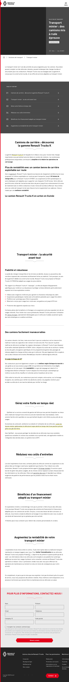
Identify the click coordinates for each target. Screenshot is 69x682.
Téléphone (38, 611)
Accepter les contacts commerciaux (18, 627)
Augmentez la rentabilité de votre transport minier (27, 126)
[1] (29, 554)
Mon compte (26, 667)
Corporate (25, 659)
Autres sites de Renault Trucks (32, 654)
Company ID (9, 618)
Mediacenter (48, 659)
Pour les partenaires (52, 654)
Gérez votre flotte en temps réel (21, 106)
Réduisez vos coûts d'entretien (20, 113)
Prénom (37, 603)
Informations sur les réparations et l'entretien (50, 666)
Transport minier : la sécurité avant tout (23, 99)
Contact (50, 675)
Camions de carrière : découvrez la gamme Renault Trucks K (30, 93)
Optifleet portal (27, 664)
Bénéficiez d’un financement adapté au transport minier (28, 119)
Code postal (39, 618)
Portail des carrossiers (51, 661)
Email (7, 611)
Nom (6, 603)
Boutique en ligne (27, 661)
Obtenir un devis (34, 640)
